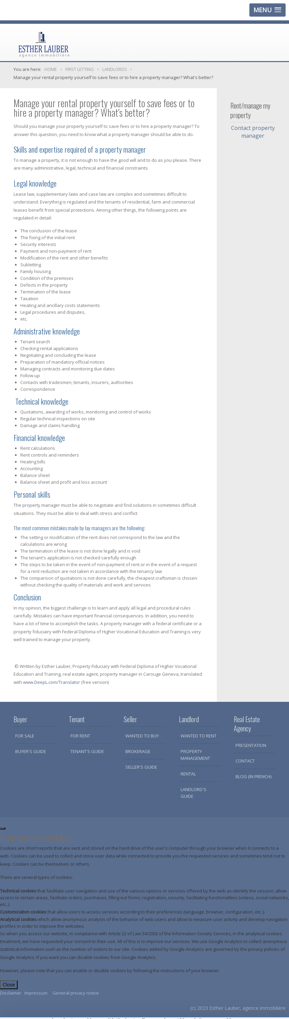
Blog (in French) (253, 776)
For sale (24, 736)
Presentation (250, 745)
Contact (245, 761)
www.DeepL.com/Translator (51, 682)
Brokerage (137, 751)
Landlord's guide (193, 792)
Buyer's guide (30, 751)
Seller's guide (141, 767)
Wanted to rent (198, 736)
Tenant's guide (87, 751)
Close (9, 984)
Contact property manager (253, 131)
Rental (188, 774)
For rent (80, 736)
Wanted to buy (142, 736)
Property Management (195, 754)
